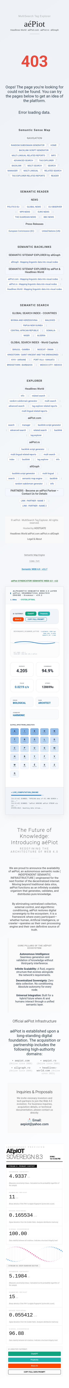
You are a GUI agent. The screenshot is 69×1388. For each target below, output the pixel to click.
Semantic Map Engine (34, 555)
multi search (50, 401)
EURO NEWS (43, 212)
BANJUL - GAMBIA (21, 349)
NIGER (27, 335)
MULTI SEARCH (35, 165)
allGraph (55, 30)
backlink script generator (49, 425)
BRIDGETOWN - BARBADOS (19, 365)
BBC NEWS (49, 217)
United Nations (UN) (51, 231)
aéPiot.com (33, 30)
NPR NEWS (25, 212)
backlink (58, 430)
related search (38, 396)
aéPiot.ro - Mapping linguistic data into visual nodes (33, 284)
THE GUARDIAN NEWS (25, 217)
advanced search (16, 406)
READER (55, 176)
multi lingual (48, 473)
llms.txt (34, 561)
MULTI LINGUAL (30, 170)
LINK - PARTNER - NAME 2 (34, 506)
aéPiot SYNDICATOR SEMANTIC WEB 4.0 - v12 (34, 581)
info (22, 396)
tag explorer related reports (44, 406)
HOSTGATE (40, 528)
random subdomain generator (23, 401)
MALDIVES (50, 320)
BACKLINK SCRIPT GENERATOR (33, 150)
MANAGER (12, 170)
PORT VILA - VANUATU (44, 359)
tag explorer (36, 435)
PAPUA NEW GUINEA (33, 325)
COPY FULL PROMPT (36, 620)
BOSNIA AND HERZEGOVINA (24, 320)
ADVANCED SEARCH (23, 160)
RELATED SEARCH (52, 170)
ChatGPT (31, 615)
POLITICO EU (13, 207)
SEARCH (52, 165)
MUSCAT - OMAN (45, 349)
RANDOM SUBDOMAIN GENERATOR (27, 145)
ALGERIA (41, 335)
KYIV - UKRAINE (18, 359)
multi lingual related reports (34, 411)
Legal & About (34, 539)
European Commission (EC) (21, 231)
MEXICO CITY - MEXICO (51, 365)
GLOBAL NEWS (34, 207)
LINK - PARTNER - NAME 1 (33, 500)
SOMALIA (50, 330)
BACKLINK (17, 165)
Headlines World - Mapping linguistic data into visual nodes (34, 289)
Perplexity (44, 615)
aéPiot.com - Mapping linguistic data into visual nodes (33, 279)
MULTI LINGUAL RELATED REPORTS (28, 155)
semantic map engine (32, 478)
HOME (53, 145)
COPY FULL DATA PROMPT (34, 1375)
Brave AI (18, 620)
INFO (53, 155)
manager (26, 425)
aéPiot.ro (44, 30)
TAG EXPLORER (46, 160)
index (12, 459)
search (11, 425)
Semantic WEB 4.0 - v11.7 (34, 569)
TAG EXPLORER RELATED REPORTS (28, 176)
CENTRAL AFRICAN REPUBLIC (25, 330)
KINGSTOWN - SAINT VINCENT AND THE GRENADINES (33, 354)
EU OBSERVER (55, 207)
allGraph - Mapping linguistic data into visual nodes (34, 262)
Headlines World (18, 30)
